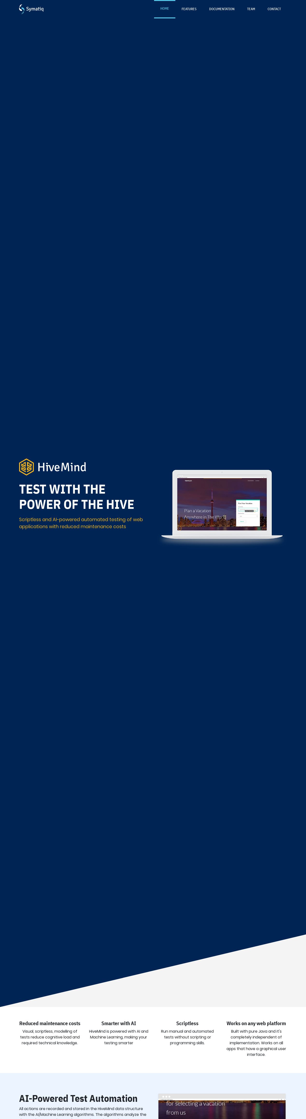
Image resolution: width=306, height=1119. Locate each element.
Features (189, 9)
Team (251, 9)
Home (164, 8)
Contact (274, 9)
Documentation (222, 9)
